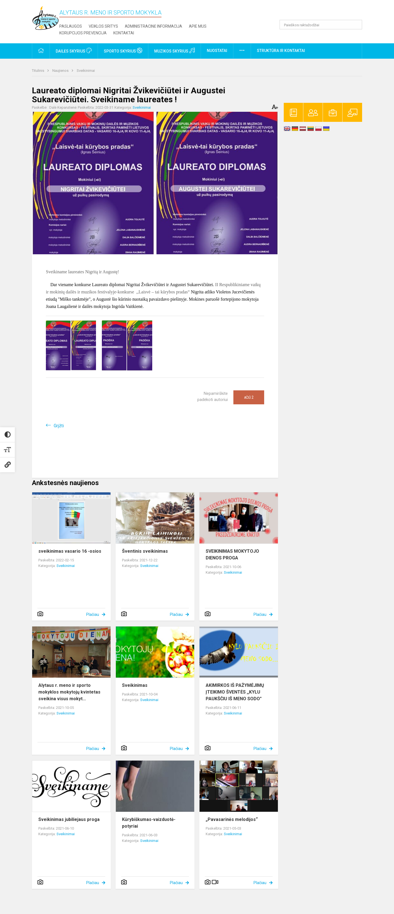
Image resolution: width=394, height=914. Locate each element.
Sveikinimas (134, 685)
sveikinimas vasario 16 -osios (69, 551)
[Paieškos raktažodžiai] (321, 24)
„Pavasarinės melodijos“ (232, 819)
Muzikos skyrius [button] (174, 50)
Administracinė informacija (153, 26)
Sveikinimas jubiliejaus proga (69, 819)
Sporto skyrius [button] (123, 50)
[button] (324, 11)
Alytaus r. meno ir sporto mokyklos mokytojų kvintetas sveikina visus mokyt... (69, 692)
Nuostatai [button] (217, 50)
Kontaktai (123, 33)
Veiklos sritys (103, 26)
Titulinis (38, 70)
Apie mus (198, 26)
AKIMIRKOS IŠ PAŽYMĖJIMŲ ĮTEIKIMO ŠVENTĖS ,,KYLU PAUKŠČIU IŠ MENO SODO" (235, 692)
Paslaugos (70, 26)
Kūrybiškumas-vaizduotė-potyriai (148, 823)
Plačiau (92, 614)
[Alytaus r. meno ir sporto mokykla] (45, 17)
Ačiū (249, 397)
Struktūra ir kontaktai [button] (281, 50)
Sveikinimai (86, 70)
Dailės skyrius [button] (74, 50)
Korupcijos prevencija (83, 33)
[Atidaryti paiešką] (356, 25)
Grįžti (59, 425)
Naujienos (60, 70)
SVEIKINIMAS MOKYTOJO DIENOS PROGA (232, 555)
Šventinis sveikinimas (145, 551)
